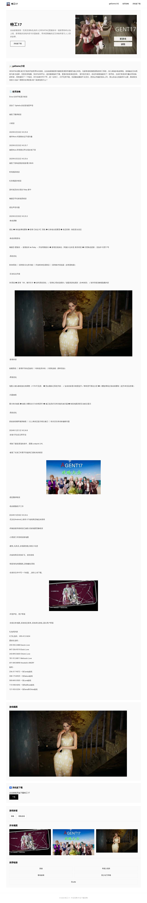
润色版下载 (137, 4)
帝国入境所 (106, 869)
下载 (13, 797)
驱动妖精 (41, 875)
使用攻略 (125, 4)
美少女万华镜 (106, 875)
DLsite (73, 882)
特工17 (12, 4)
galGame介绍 (114, 4)
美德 (41, 869)
